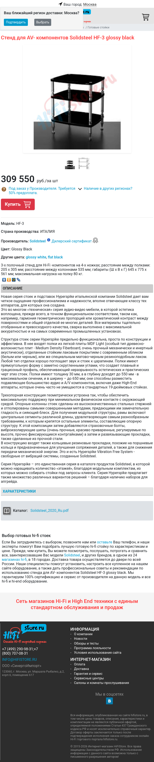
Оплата (79, 664)
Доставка (81, 669)
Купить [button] (18, 204)
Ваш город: (77, 4)
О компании (83, 634)
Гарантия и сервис (88, 674)
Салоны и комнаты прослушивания (101, 683)
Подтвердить (16, 22)
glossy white (36, 257)
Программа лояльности (92, 648)
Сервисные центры (89, 678)
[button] (39, 190)
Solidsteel (37, 241)
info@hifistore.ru (19, 659)
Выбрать (42, 22)
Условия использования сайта (97, 653)
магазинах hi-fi (14, 559)
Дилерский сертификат (75, 241)
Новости (80, 639)
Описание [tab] (12, 288)
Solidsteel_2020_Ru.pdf (49, 510)
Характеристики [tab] (19, 491)
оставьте (104, 542)
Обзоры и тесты (86, 643)
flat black (55, 257)
